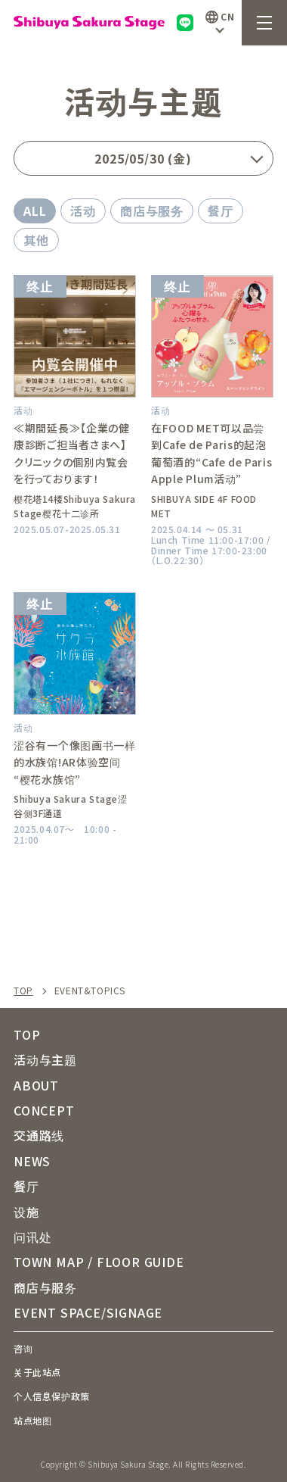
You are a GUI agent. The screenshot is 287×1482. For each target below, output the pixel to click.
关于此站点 (37, 1371)
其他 (36, 240)
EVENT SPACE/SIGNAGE (88, 1312)
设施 (26, 1212)
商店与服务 (152, 210)
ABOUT (36, 1085)
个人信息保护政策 (52, 1396)
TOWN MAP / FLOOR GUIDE (99, 1262)
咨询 (23, 1348)
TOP (23, 990)
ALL (34, 210)
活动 (83, 210)
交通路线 (39, 1135)
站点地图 (32, 1420)
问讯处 (32, 1237)
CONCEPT (44, 1110)
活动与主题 (45, 1059)
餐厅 (220, 210)
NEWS (32, 1161)
